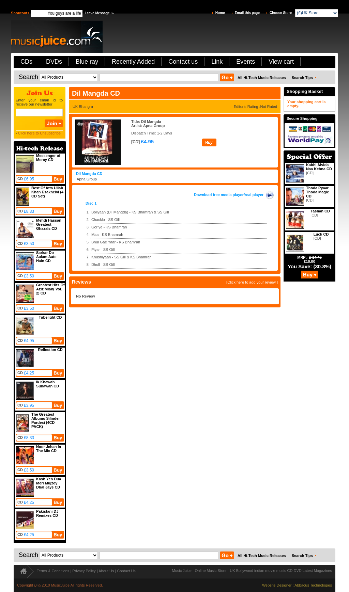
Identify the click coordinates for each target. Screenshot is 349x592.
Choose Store (281, 13)
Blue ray (87, 61)
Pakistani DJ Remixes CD (47, 513)
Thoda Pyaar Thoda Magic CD (317, 192)
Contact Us (126, 571)
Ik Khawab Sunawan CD (47, 384)
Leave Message (97, 13)
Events (245, 61)
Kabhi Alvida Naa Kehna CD (319, 167)
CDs (26, 61)
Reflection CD (50, 350)
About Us (106, 571)
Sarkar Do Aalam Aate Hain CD (46, 257)
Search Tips (302, 78)
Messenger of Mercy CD (48, 158)
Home (220, 13)
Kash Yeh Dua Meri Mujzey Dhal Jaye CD (48, 483)
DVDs (54, 61)
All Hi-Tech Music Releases (262, 78)
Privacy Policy (83, 571)
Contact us (183, 61)
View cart (281, 61)
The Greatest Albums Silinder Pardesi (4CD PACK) (45, 420)
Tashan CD (320, 211)
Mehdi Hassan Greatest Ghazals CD (48, 224)
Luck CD (321, 234)
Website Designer (277, 585)
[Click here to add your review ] (252, 282)
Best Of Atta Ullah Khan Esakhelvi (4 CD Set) (47, 192)
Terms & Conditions (53, 571)
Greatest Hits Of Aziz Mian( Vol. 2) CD (50, 289)
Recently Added (133, 61)
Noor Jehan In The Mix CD (48, 449)
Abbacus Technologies (313, 585)
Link (217, 61)
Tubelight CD (50, 317)
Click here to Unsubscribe (39, 133)
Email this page (247, 13)
